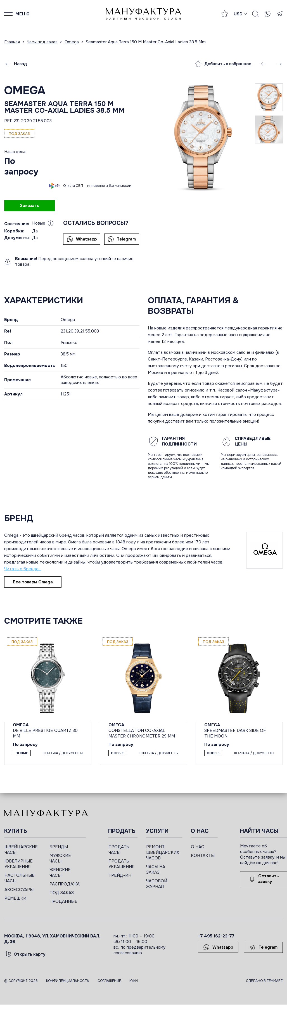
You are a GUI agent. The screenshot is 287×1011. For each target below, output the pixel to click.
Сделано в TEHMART (264, 981)
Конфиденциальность (67, 981)
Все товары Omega (33, 582)
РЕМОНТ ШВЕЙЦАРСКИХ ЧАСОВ (162, 852)
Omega (24, 90)
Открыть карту (24, 954)
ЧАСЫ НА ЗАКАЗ (155, 869)
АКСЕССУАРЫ (19, 889)
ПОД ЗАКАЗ (61, 892)
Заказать (29, 205)
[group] (201, 137)
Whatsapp (82, 239)
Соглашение (109, 981)
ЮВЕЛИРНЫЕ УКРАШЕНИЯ (18, 863)
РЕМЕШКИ (15, 898)
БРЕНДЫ (58, 847)
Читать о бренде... (22, 569)
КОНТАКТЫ (203, 855)
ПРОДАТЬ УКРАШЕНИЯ (121, 863)
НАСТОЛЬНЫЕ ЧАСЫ (19, 878)
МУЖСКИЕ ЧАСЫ (60, 858)
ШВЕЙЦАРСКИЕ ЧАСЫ (21, 849)
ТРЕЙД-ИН (119, 875)
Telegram (122, 239)
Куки (133, 981)
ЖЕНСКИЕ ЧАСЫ (60, 872)
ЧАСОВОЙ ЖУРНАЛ (156, 883)
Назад (15, 63)
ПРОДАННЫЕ (63, 901)
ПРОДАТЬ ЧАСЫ (118, 849)
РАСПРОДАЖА (64, 884)
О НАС (197, 847)
